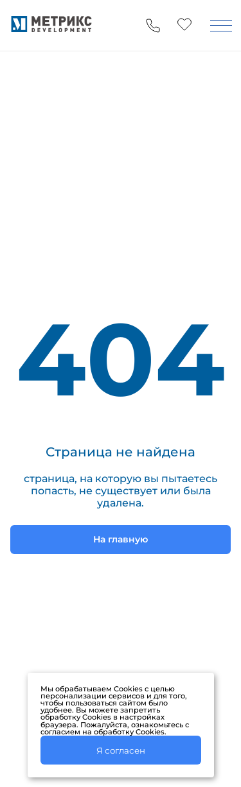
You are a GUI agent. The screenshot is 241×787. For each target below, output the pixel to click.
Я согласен (120, 750)
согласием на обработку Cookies (102, 731)
